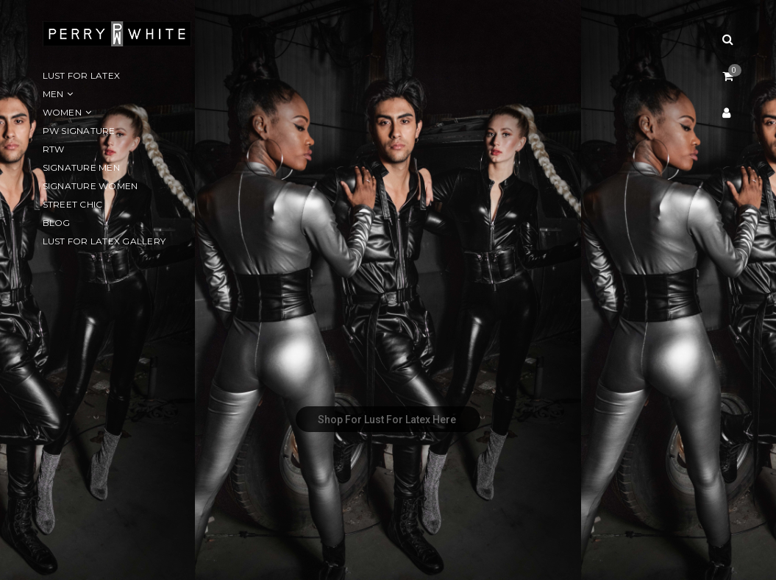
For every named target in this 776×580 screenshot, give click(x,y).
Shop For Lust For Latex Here (388, 419)
